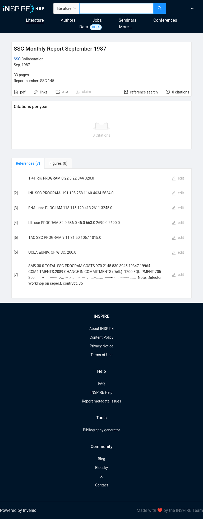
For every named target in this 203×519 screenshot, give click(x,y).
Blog (101, 459)
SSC (17, 59)
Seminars (127, 20)
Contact (101, 485)
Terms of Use (102, 355)
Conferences (165, 20)
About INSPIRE (101, 328)
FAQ (101, 384)
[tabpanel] (101, 233)
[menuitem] (193, 8)
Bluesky (101, 468)
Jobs (97, 20)
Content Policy (101, 337)
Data (83, 26)
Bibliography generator (101, 430)
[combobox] (116, 8)
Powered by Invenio (18, 510)
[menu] (185, 8)
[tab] (28, 163)
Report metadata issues (101, 401)
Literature (35, 20)
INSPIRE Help (101, 392)
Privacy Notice (101, 346)
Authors (68, 20)
